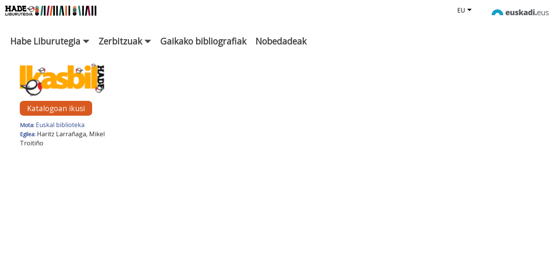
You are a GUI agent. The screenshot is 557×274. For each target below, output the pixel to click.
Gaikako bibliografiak (203, 48)
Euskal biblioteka (60, 132)
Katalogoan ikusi (56, 115)
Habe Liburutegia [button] (49, 48)
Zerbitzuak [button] (125, 48)
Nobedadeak (280, 48)
